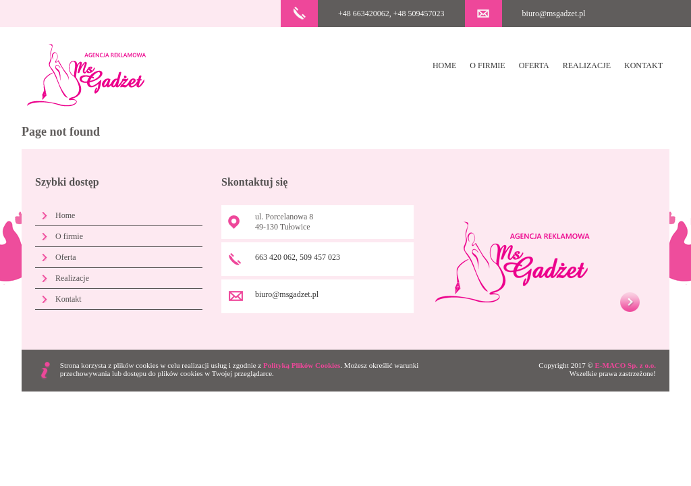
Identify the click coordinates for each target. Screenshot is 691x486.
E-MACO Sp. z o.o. (625, 365)
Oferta (534, 65)
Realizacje (587, 65)
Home (444, 65)
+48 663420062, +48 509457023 (391, 13)
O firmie (487, 65)
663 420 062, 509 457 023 (297, 257)
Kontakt (643, 65)
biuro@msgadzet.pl (554, 13)
